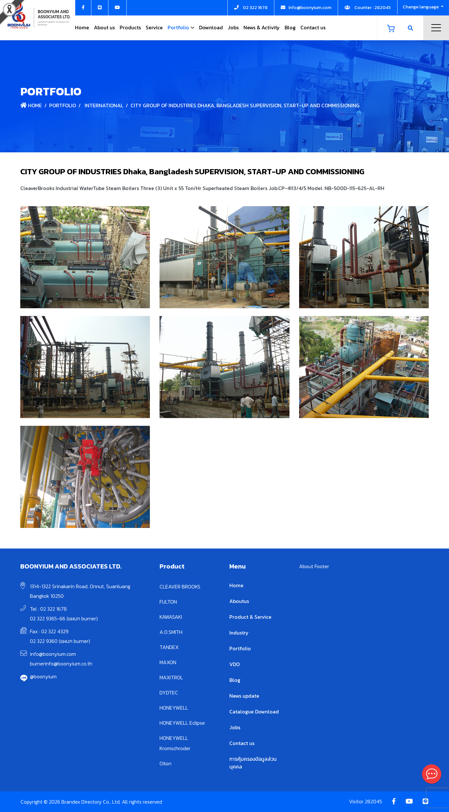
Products (130, 27)
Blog (290, 27)
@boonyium (43, 676)
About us (104, 27)
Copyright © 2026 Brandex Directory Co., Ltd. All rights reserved (91, 802)
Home (82, 27)
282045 (373, 801)
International (104, 105)
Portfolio (178, 27)
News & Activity (261, 27)
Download (211, 27)
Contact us (312, 27)
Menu (436, 27)
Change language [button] (421, 7)
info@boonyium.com (53, 654)
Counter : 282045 (367, 7)
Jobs (233, 27)
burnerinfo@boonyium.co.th (61, 663)
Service (154, 27)
